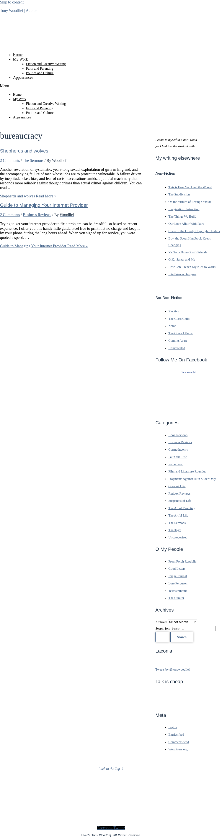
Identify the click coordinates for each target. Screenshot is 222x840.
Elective (173, 311)
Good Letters (177, 568)
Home (18, 54)
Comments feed (178, 742)
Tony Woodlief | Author (18, 10)
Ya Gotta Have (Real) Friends (187, 252)
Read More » (28, 196)
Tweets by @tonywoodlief (172, 669)
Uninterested (176, 348)
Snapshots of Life (179, 500)
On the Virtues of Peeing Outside (189, 201)
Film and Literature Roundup (187, 471)
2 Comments (10, 160)
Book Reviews (178, 435)
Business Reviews (37, 215)
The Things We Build (182, 216)
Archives (161, 622)
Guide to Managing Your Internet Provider (44, 205)
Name (172, 326)
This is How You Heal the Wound (190, 187)
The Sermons (33, 160)
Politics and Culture (40, 73)
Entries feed (176, 734)
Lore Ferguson (178, 583)
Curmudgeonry (178, 449)
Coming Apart (177, 340)
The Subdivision (179, 194)
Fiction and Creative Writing (46, 64)
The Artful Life (178, 515)
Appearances (23, 77)
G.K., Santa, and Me (181, 259)
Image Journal (177, 576)
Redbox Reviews (179, 493)
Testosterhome (177, 590)
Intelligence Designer (182, 274)
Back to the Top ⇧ (111, 769)
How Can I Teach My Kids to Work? (192, 267)
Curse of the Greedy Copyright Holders (194, 231)
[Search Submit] (162, 637)
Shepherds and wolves (24, 151)
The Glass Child (179, 318)
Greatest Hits (177, 486)
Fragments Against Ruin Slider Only (192, 479)
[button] (111, 86)
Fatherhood (175, 464)
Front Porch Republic (182, 561)
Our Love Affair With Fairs (186, 223)
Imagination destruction (183, 209)
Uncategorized (177, 537)
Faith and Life (177, 457)
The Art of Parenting (181, 508)
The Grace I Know (180, 333)
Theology (174, 530)
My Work (20, 59)
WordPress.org (178, 749)
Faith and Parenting (39, 68)
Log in (172, 727)
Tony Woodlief (188, 372)
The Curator (176, 598)
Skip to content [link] (12, 2)
